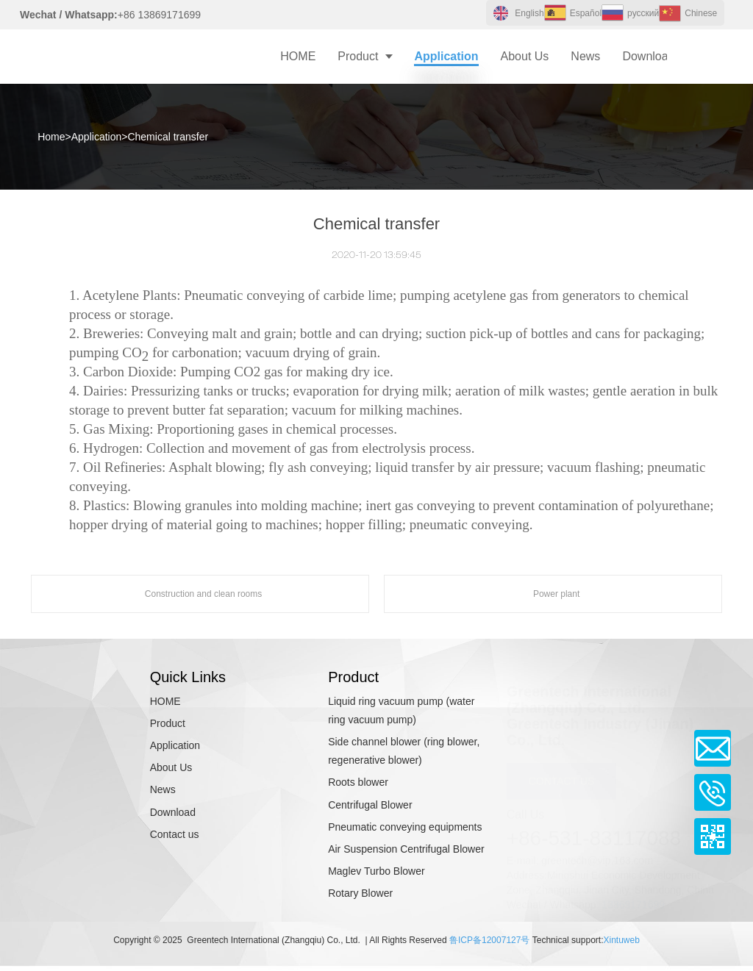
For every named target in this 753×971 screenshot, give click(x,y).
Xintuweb (621, 940)
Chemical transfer (167, 137)
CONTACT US (562, 777)
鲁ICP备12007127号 (489, 940)
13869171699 (633, 900)
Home (51, 137)
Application (96, 137)
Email (712, 748)
